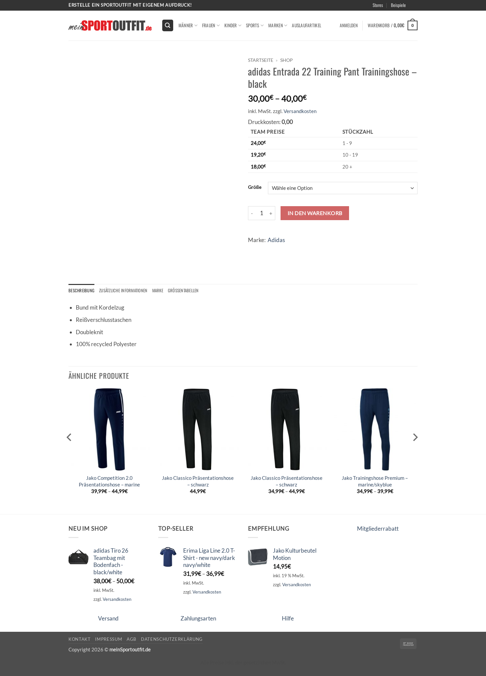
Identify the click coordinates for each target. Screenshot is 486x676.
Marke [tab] (161, 290)
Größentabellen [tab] (187, 290)
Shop (286, 60)
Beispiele (398, 5)
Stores (378, 5)
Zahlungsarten (198, 618)
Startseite (260, 60)
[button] (168, 25)
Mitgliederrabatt (378, 528)
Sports (255, 25)
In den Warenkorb (315, 213)
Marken (277, 25)
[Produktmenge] (261, 213)
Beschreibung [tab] (81, 290)
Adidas (276, 239)
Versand (108, 618)
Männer (188, 25)
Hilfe (288, 618)
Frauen (211, 25)
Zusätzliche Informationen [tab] (125, 290)
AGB (131, 639)
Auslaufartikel (306, 25)
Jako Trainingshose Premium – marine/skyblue (375, 481)
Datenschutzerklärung (172, 639)
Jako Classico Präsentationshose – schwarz (198, 481)
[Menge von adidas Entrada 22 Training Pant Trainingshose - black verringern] (252, 213)
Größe (254, 187)
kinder (232, 25)
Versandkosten (300, 111)
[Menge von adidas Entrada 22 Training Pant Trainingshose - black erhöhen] (271, 213)
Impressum (108, 639)
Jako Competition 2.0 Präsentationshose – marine (109, 481)
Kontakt (79, 639)
